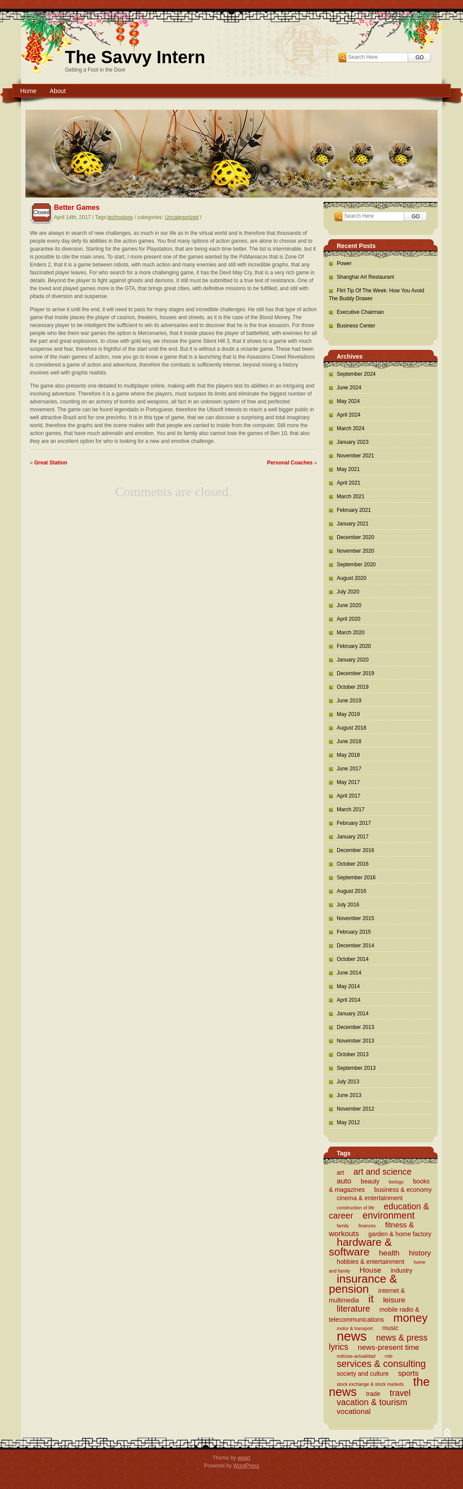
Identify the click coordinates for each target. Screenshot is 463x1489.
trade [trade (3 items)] (373, 1393)
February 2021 (354, 510)
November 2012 (355, 1109)
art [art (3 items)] (340, 1172)
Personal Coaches (290, 463)
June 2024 (349, 388)
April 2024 (348, 415)
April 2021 (348, 483)
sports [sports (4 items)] (408, 1373)
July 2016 (348, 905)
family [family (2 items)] (343, 1225)
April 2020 (348, 619)
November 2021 (355, 456)
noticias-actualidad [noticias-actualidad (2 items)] (356, 1356)
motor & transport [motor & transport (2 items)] (355, 1328)
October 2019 (353, 687)
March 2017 (350, 809)
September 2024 (356, 374)
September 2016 (356, 877)
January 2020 (353, 660)
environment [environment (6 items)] (389, 1215)
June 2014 (349, 973)
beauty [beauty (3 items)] (370, 1181)
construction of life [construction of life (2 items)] (355, 1207)
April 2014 (348, 1000)
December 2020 (355, 537)
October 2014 (353, 959)
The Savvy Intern (135, 57)
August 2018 (351, 728)
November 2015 (355, 918)
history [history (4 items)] (420, 1252)
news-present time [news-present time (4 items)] (388, 1347)
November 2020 (355, 551)
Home (28, 90)
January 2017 (353, 837)
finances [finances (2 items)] (367, 1225)
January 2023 (353, 442)
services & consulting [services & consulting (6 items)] (381, 1363)
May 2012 (348, 1122)
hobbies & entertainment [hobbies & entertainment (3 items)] (370, 1261)
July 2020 (348, 592)
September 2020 (356, 564)
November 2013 (355, 1041)
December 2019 (355, 673)
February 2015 (354, 932)
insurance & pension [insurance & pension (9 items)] (363, 1283)
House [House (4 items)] (370, 1270)
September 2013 (356, 1068)
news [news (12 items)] (352, 1336)
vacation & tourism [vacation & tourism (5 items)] (372, 1402)
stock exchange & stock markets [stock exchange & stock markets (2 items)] (370, 1384)
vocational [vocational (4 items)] (353, 1411)
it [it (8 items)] (371, 1299)
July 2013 (348, 1082)
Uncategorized (182, 217)
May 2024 (348, 401)
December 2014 (355, 945)
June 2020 (349, 605)
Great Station (50, 463)
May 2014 (348, 986)
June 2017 (349, 769)
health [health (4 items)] (389, 1252)
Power (344, 263)
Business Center (356, 326)
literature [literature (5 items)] (353, 1308)
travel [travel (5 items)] (400, 1393)
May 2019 (348, 714)
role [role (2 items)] (389, 1356)
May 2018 (348, 755)
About (58, 90)
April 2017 (348, 796)
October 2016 (353, 864)
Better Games (77, 207)
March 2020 (350, 632)
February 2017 (354, 823)
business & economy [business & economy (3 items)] (403, 1189)
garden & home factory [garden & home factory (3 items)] (399, 1233)
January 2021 (353, 524)
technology (120, 217)
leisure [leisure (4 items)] (394, 1299)
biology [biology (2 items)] (396, 1181)
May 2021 (348, 469)
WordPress (246, 1466)
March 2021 (350, 496)
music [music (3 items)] (390, 1327)
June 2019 (349, 701)
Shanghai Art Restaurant (365, 277)
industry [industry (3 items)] (402, 1270)
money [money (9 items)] (410, 1317)
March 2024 (350, 428)
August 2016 (351, 891)
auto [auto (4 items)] (344, 1180)
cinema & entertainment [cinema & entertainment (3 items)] (369, 1197)
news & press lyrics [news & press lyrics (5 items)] (378, 1342)
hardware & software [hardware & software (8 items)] (360, 1247)
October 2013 (353, 1054)
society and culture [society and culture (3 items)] (363, 1373)
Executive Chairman (360, 312)
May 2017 (348, 782)
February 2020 (354, 646)
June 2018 (349, 741)
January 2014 (353, 1014)
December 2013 (355, 1027)
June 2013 (349, 1095)
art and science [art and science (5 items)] (382, 1171)
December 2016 (355, 850)
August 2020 (351, 578)
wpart (244, 1458)
